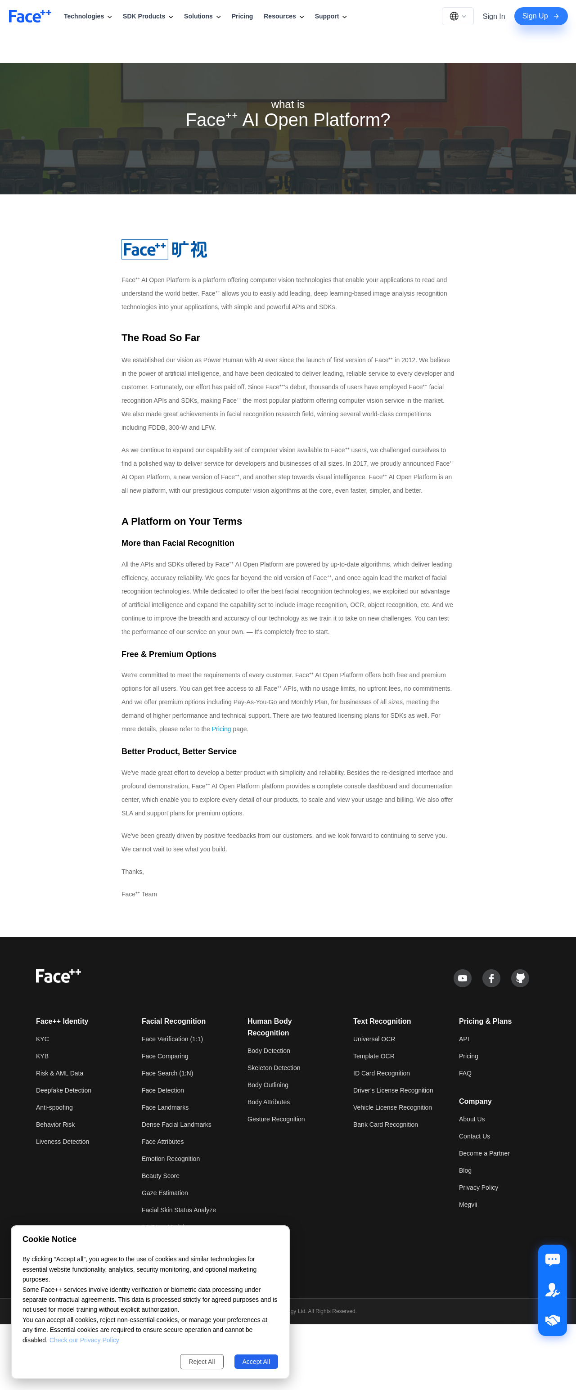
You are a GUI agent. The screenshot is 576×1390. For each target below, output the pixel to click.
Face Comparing (165, 1056)
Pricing (242, 16)
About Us (472, 1119)
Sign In (494, 16)
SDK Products (148, 16)
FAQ (465, 1073)
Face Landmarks (165, 1107)
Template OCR (374, 1056)
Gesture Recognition (276, 1119)
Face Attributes (163, 1141)
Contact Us (474, 1136)
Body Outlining (268, 1085)
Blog (465, 1170)
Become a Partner (484, 1153)
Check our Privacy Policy (84, 1340)
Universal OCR (374, 1039)
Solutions (202, 16)
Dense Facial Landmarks (177, 1124)
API (464, 1039)
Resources (284, 16)
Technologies (88, 16)
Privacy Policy (478, 1187)
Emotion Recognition (171, 1158)
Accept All (256, 1361)
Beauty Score (161, 1175)
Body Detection (269, 1050)
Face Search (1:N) (167, 1073)
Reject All (202, 1361)
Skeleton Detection (274, 1067)
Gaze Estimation (165, 1193)
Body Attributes (269, 1102)
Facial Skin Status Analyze (179, 1210)
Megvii (468, 1204)
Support (331, 16)
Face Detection (163, 1090)
